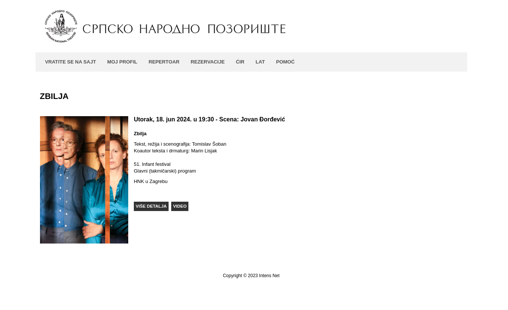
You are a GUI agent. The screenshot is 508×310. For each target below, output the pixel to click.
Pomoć (285, 62)
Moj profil (122, 62)
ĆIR (240, 62)
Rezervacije (208, 62)
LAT (260, 62)
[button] (151, 206)
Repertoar (163, 62)
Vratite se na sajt (70, 62)
